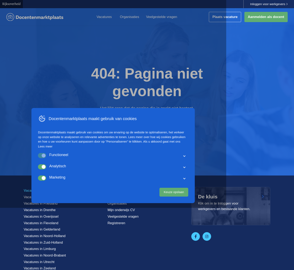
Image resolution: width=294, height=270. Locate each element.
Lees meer (79, 207)
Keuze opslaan (208, 252)
